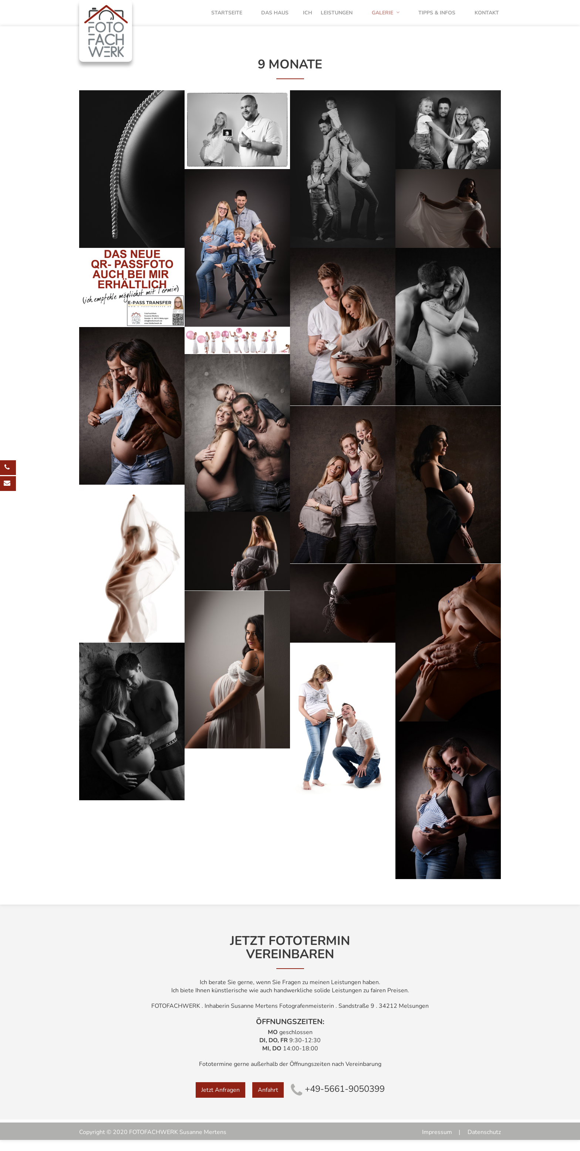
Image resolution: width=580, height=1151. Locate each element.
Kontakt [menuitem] (488, 18)
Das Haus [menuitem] (280, 18)
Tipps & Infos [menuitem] (442, 18)
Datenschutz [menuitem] (484, 1143)
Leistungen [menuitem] (349, 18)
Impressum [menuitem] (437, 1143)
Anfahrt (268, 1101)
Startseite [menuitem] (235, 18)
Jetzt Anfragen (220, 1101)
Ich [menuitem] (313, 18)
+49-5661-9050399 (338, 1099)
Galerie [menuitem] (394, 18)
